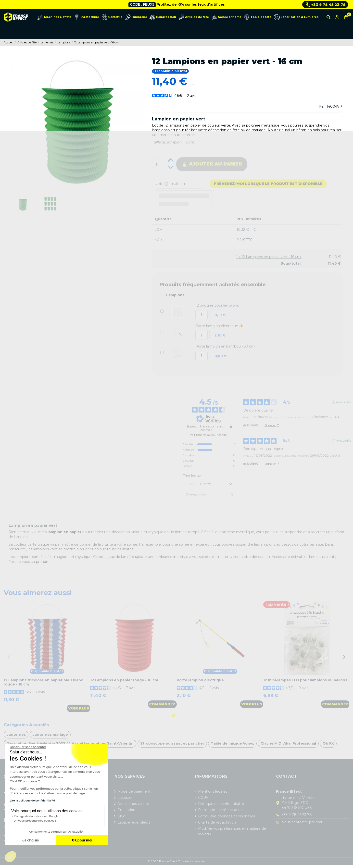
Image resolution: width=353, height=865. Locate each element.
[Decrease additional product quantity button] (209, 317)
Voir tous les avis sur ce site (208, 435)
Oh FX (328, 743)
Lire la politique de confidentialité (32, 800)
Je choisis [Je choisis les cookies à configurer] (30, 840)
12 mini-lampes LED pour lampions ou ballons (305, 680)
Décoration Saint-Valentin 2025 (35, 743)
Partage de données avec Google (36, 816)
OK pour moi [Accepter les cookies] (82, 840)
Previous (9, 657)
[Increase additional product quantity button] (209, 313)
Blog (121, 816)
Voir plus (78, 708)
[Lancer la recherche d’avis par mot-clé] (232, 495)
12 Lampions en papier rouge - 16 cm (124, 680)
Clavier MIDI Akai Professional (288, 743)
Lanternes (16, 734)
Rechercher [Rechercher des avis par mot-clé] (206, 495)
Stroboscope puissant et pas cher (172, 743)
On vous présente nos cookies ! (35, 820)
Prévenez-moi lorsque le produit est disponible (268, 183)
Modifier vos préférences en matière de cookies (232, 831)
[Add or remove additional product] (162, 311)
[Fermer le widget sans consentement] (28, 747)
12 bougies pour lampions (217, 305)
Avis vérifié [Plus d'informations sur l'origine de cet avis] (343, 402)
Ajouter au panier (212, 164)
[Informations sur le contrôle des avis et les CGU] (231, 427)
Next (344, 657)
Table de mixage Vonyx (232, 743)
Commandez (162, 704)
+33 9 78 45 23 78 (326, 4)
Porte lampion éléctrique (216, 326)
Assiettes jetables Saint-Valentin (103, 743)
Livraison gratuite (162, 4)
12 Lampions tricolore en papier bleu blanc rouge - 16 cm (43, 682)
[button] (10, 857)
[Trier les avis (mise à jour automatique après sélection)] (209, 484)
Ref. (322, 106)
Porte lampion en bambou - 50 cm (225, 346)
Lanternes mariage (50, 734)
